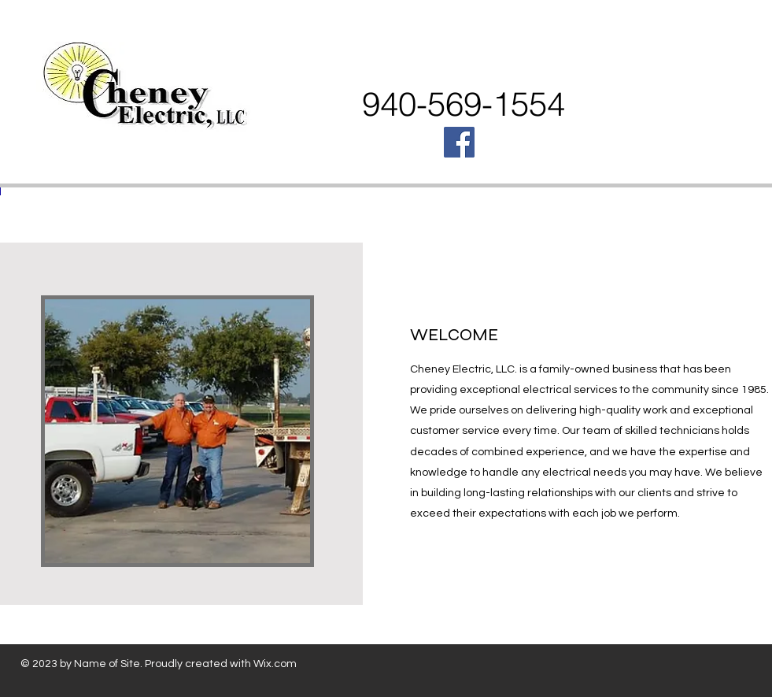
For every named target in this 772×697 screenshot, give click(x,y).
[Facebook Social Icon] (459, 142)
